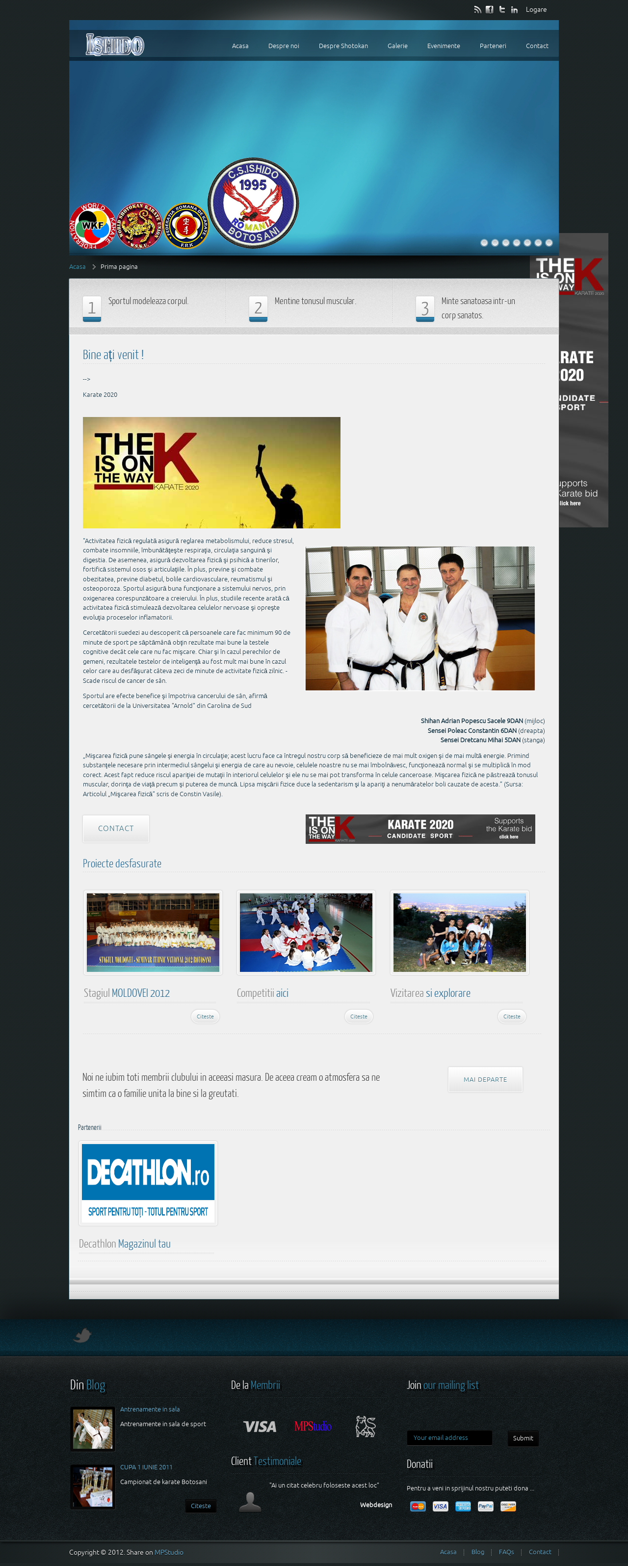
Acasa (77, 266)
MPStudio (169, 1552)
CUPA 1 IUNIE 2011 (146, 1467)
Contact (116, 828)
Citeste (205, 1016)
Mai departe (485, 1079)
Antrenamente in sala (150, 1409)
